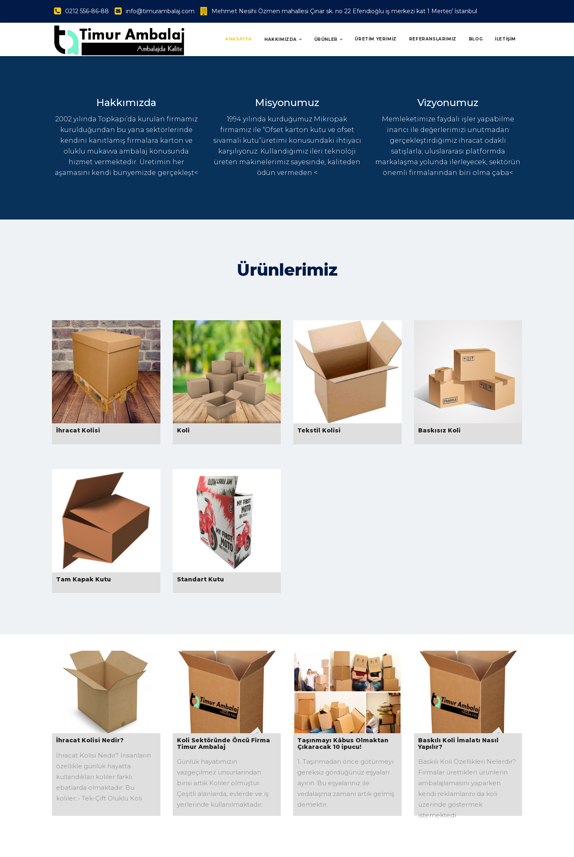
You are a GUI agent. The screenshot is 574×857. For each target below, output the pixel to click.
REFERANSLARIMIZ (432, 39)
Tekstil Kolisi (319, 430)
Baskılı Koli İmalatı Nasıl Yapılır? (458, 743)
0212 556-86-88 (87, 11)
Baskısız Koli (439, 430)
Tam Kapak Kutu (83, 579)
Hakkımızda (280, 39)
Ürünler (326, 39)
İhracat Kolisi (78, 430)
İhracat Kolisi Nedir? (90, 740)
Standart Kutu (200, 579)
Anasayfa (238, 39)
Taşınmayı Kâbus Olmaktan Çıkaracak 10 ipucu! (342, 743)
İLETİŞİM (505, 39)
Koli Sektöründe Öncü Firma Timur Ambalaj (223, 743)
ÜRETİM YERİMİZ (375, 39)
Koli (183, 430)
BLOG (475, 39)
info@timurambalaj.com (160, 11)
